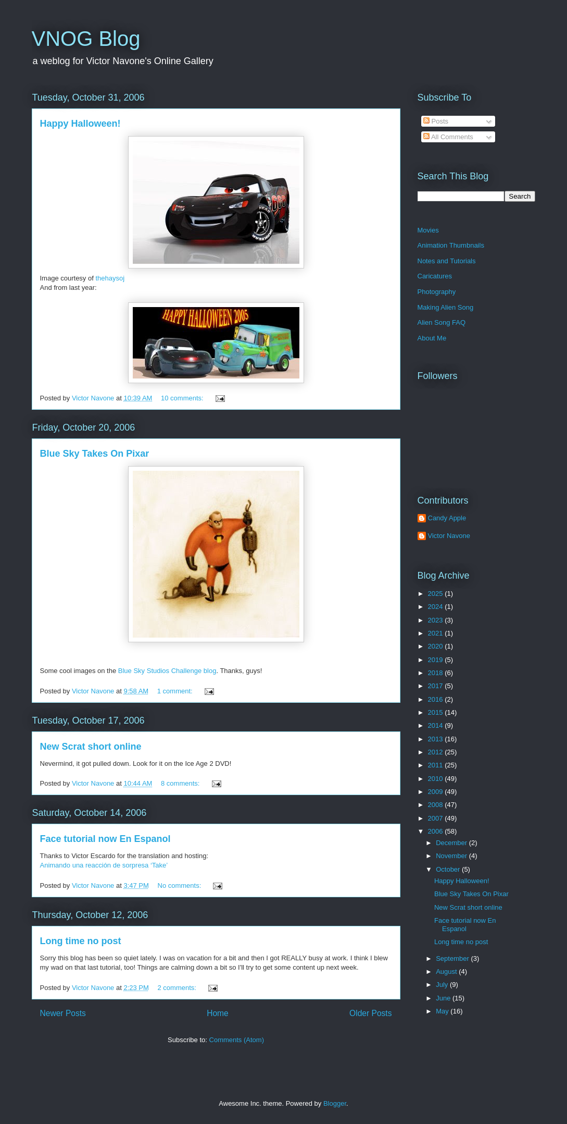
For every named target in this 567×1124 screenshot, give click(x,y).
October (449, 869)
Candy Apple (447, 518)
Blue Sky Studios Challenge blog (167, 671)
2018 (436, 673)
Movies (428, 230)
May (443, 1011)
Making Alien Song (446, 307)
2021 (436, 633)
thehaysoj (109, 278)
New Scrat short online (91, 746)
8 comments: (181, 783)
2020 (436, 646)
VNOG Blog (86, 38)
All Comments (448, 137)
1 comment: (176, 691)
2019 (436, 660)
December (452, 843)
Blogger (334, 1103)
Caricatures (435, 276)
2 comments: (178, 988)
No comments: (180, 885)
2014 (436, 725)
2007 (436, 818)
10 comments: (183, 398)
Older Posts (370, 1013)
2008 (436, 805)
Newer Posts (63, 1013)
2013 (436, 739)
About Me (432, 338)
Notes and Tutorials (447, 261)
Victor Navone (449, 536)
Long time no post (80, 941)
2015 (436, 712)
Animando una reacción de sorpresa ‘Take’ (104, 865)
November (452, 856)
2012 (436, 752)
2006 (436, 831)
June (444, 998)
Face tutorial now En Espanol (105, 839)
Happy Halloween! (80, 123)
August (447, 971)
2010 (436, 779)
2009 (436, 792)
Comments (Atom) (236, 1040)
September (453, 958)
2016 (436, 699)
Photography (437, 292)
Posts (435, 121)
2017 (436, 686)
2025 (436, 593)
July (443, 984)
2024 (436, 606)
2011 (436, 765)
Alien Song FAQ (442, 322)
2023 (436, 620)
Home (218, 1013)
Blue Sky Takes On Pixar (94, 453)
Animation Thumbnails (451, 245)
